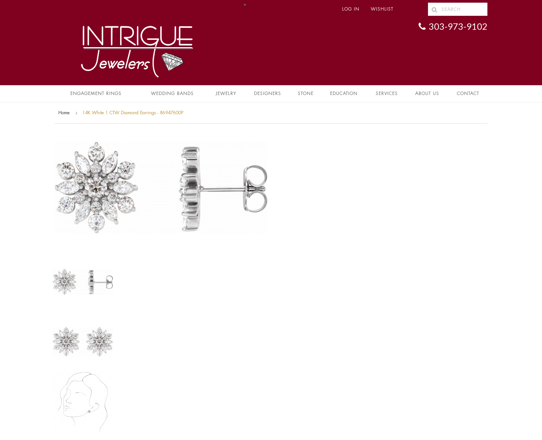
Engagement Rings (96, 93)
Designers (267, 93)
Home (64, 112)
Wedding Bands (172, 93)
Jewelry (226, 93)
